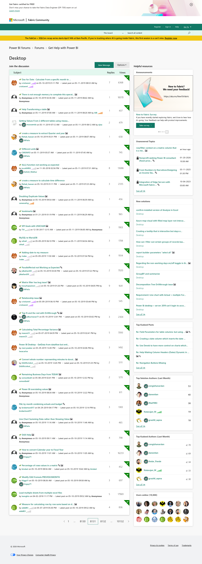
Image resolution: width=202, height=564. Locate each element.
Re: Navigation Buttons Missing (151, 362)
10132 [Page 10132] (120, 521)
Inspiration (68, 20)
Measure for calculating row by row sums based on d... (48, 504)
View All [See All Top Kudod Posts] (140, 367)
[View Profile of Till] (23, 229)
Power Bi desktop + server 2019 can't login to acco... (160, 305)
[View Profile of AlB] (95, 112)
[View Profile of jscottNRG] (26, 168)
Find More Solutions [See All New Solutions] (140, 314)
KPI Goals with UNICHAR (34, 226)
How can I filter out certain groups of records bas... (160, 241)
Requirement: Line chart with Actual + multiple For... (161, 294)
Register (157, 26)
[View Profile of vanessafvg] (24, 203)
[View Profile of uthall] (24, 241)
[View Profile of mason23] (26, 333)
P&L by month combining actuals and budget (41, 404)
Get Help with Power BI (63, 48)
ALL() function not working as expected (40, 164)
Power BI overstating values (35, 389)
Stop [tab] (167, 132)
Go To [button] (186, 27)
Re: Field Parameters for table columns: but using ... (161, 331)
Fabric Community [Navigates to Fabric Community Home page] (38, 20)
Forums (56, 20)
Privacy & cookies (157, 545)
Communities (92, 20)
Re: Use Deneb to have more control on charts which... (162, 345)
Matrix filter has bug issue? (35, 282)
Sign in (168, 26)
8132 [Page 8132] (103, 521)
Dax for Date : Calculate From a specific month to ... (46, 79)
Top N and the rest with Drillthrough (39, 313)
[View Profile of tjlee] (100, 124)
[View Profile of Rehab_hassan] (28, 136)
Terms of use (173, 545)
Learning (115, 20)
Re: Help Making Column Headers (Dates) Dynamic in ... (162, 352)
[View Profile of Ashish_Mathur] (30, 171)
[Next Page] (128, 521)
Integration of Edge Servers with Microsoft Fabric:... (154, 183)
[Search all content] (159, 33)
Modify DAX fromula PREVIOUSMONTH (41, 477)
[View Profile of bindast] (25, 469)
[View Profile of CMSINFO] (26, 152)
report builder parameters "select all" (154, 252)
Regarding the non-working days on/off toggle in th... (162, 263)
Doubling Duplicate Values (32, 196)
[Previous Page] (63, 521)
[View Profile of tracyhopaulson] (28, 285)
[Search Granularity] (113, 33)
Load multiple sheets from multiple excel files (40, 492)
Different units (29, 149)
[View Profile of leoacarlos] (23, 351)
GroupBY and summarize (148, 273)
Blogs (104, 20)
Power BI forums (19, 48)
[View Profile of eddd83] (25, 507)
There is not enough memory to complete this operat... (48, 94)
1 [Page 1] (68, 521)
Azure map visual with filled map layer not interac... (160, 220)
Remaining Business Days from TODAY (40, 374)
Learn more (14, 10)
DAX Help (27, 434)
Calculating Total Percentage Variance (40, 329)
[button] (104, 65)
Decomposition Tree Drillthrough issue (154, 284)
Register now (171, 38)
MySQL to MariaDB (28, 237)
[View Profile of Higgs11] (25, 480)
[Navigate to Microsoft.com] (16, 20)
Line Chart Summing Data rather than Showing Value (44, 419)
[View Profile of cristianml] (26, 83)
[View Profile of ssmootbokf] (27, 377)
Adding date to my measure (35, 252)
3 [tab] (162, 131)
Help (177, 26)
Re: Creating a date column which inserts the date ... (160, 338)
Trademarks (186, 545)
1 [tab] (159, 131)
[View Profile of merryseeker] (27, 348)
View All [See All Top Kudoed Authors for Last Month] (140, 484)
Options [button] (121, 64)
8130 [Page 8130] (83, 521)
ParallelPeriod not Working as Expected (41, 267)
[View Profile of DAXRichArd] (27, 363)
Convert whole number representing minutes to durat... (48, 359)
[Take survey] (145, 125)
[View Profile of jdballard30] (27, 271)
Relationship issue (30, 298)
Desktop (140, 213)
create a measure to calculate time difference (43, 180)
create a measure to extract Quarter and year (43, 133)
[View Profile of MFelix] (27, 140)
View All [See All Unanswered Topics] (140, 191)
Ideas (79, 20)
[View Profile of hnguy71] (27, 456)
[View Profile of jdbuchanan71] (33, 316)
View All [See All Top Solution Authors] (140, 426)
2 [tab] (160, 131)
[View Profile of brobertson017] (28, 407)
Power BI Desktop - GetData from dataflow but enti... (44, 344)
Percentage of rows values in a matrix (40, 465)
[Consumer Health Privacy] (46, 554)
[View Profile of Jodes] (24, 256)
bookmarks (27, 211)
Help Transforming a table (34, 109)
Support (127, 20)
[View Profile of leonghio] (25, 496)
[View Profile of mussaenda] (31, 124)
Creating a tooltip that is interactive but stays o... (159, 231)
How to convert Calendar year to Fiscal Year (43, 449)
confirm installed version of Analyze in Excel (157, 210)
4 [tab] (164, 131)
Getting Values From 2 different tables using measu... (44, 120)
